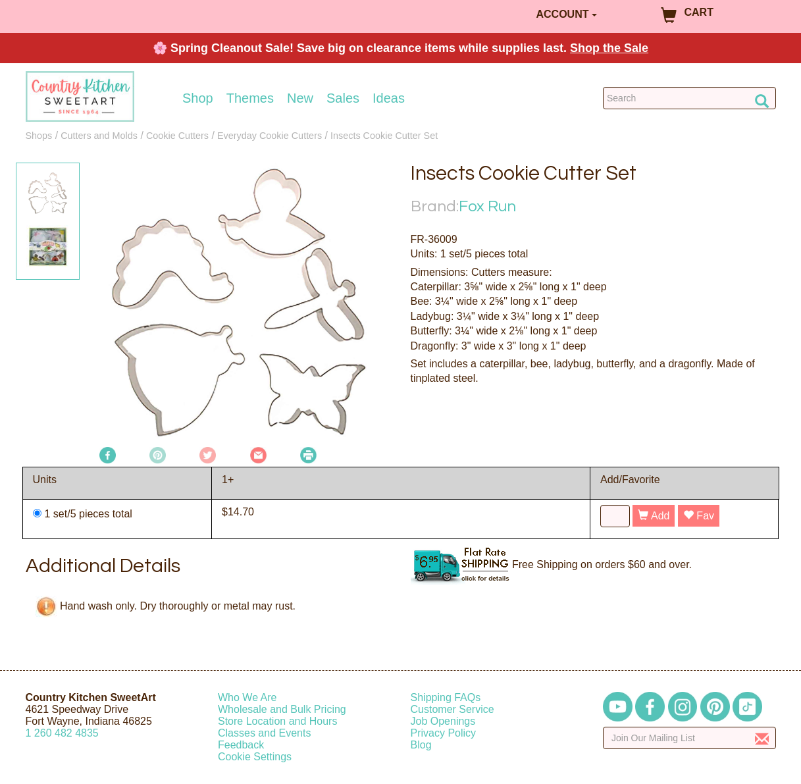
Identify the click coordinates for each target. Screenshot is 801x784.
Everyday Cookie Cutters (269, 135)
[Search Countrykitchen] (689, 98)
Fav (698, 515)
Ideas (389, 98)
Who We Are (247, 697)
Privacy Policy (444, 733)
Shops (39, 135)
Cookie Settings (255, 756)
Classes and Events (264, 733)
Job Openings (443, 721)
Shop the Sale (609, 48)
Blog (421, 744)
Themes (250, 98)
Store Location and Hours (277, 721)
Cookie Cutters (177, 135)
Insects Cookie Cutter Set (384, 135)
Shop (197, 98)
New (300, 98)
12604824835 (62, 733)
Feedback (241, 744)
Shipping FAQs (446, 697)
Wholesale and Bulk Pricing (282, 709)
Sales (342, 98)
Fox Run (487, 206)
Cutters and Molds (99, 135)
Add (653, 515)
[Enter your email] (689, 738)
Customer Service (452, 709)
